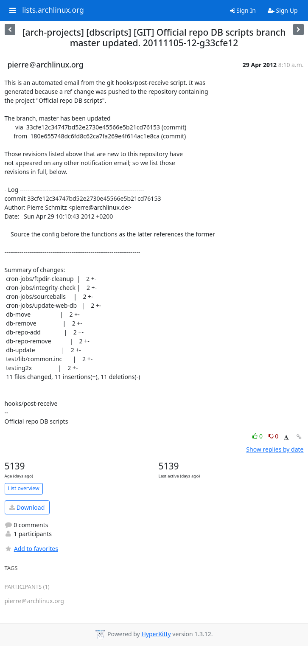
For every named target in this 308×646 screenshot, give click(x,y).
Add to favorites (31, 549)
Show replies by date (274, 449)
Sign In (243, 10)
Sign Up (283, 10)
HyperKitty (156, 634)
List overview (23, 488)
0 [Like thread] (258, 436)
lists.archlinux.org (53, 10)
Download (27, 507)
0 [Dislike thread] (274, 436)
